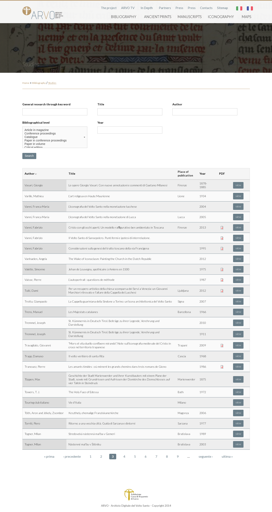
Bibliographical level (36, 122)
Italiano (239, 8)
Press (179, 8)
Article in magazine (54, 130)
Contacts (206, 8)
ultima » (227, 456)
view (238, 185)
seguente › (206, 456)
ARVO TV (127, 8)
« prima (49, 456)
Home (25, 82)
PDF (222, 173)
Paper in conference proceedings (54, 140)
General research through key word (46, 104)
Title (100, 104)
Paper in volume (54, 144)
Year (100, 122)
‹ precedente (72, 456)
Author (177, 104)
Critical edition (54, 147)
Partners (165, 8)
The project (109, 8)
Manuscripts (190, 17)
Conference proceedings (54, 133)
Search (29, 155)
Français (250, 8)
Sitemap (222, 8)
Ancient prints (157, 17)
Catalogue (54, 137)
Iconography (221, 17)
